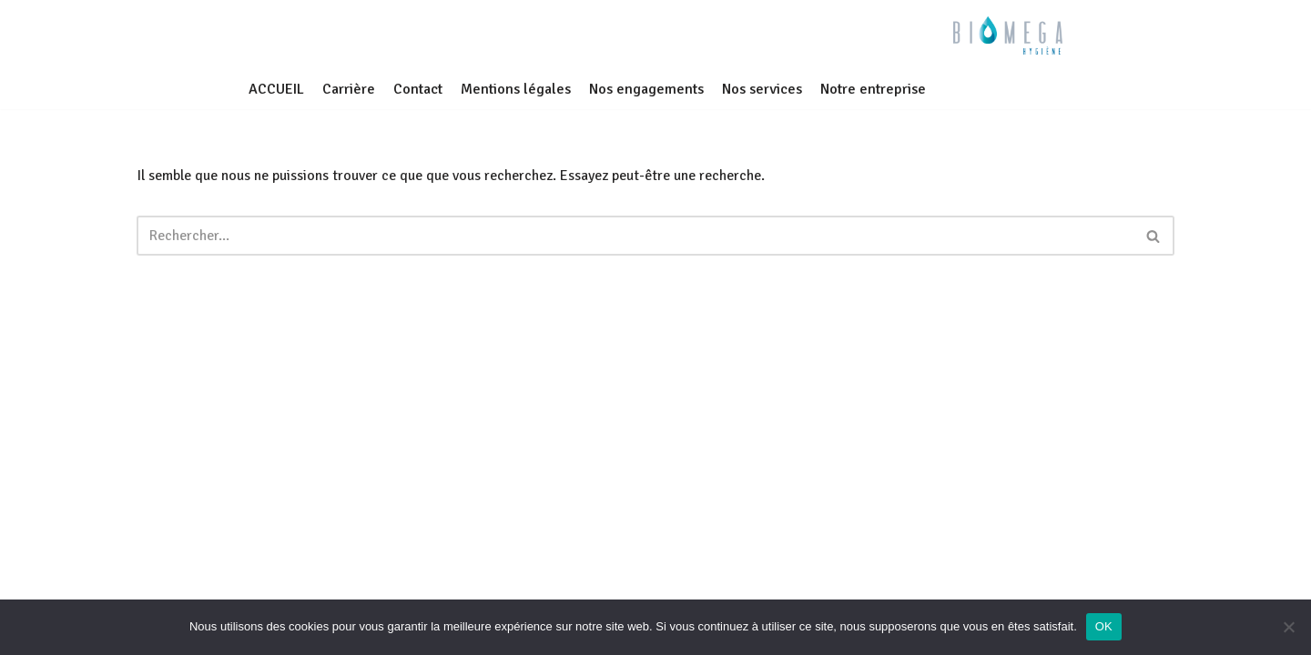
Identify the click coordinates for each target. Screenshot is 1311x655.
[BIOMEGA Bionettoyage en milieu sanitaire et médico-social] (1007, 35)
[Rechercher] (635, 236)
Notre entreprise (873, 89)
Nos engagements (646, 89)
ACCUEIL (276, 89)
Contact (417, 89)
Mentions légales (516, 89)
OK (1104, 626)
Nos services (762, 89)
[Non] (1288, 627)
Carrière (348, 89)
